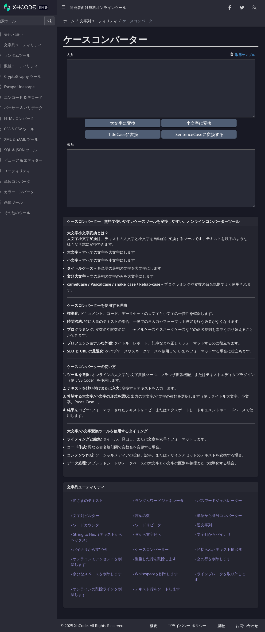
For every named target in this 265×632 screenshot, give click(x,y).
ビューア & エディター (25, 160)
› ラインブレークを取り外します (222, 582)
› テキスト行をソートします (161, 594)
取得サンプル (245, 54)
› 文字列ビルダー (92, 521)
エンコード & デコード (25, 97)
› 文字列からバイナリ (215, 540)
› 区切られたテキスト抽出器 (220, 555)
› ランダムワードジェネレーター (162, 509)
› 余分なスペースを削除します (103, 579)
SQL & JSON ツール (22, 149)
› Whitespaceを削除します (160, 579)
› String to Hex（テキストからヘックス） (103, 542)
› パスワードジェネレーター (220, 506)
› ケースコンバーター (155, 555)
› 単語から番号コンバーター (220, 521)
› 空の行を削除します (215, 564)
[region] (32, 323)
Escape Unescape (21, 86)
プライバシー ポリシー (187, 625)
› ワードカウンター (94, 530)
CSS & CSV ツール (20, 129)
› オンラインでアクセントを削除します (103, 567)
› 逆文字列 (205, 530)
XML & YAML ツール (23, 139)
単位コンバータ (19, 181)
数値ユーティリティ (22, 65)
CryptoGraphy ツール (24, 76)
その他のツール (19, 212)
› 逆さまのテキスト (94, 506)
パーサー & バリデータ (25, 107)
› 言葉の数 (146, 521)
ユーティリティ (19, 170)
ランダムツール (19, 55)
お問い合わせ (247, 625)
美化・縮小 (15, 34)
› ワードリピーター (153, 530)
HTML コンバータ (20, 118)
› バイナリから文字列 (96, 555)
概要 (153, 625)
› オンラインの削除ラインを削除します (103, 597)
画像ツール (15, 202)
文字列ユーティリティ (24, 45)
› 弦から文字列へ (151, 540)
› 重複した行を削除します (159, 564)
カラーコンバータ (20, 191)
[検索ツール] (26, 20)
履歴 (221, 625)
